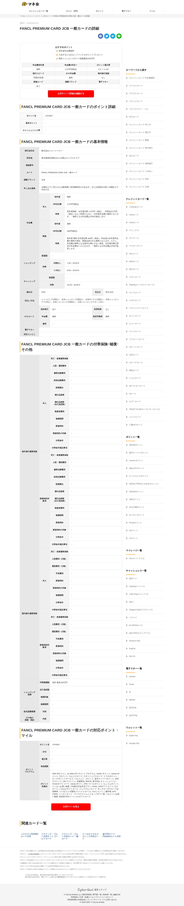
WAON (132, 700)
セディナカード (136, 362)
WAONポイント (136, 445)
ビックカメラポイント (138, 476)
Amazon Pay (134, 641)
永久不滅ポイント (137, 507)
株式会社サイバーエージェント (68, 877)
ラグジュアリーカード (138, 308)
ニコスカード (135, 378)
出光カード (134, 355)
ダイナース (134, 238)
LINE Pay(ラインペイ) (138, 594)
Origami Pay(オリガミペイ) (141, 610)
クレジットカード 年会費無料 (142, 78)
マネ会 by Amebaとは (72, 895)
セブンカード (135, 401)
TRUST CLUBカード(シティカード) (144, 409)
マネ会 (22, 16)
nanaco (132, 676)
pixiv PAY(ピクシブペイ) (139, 633)
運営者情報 (86, 895)
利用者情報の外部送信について (79, 900)
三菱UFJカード (135, 425)
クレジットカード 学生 (139, 179)
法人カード (134, 156)
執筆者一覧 (107, 895)
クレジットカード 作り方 (140, 124)
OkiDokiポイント (136, 491)
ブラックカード (136, 101)
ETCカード (134, 117)
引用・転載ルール (86, 897)
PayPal (132, 648)
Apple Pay (133, 735)
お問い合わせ (111, 900)
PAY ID (132, 656)
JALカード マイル (137, 558)
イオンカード (135, 277)
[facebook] (100, 36)
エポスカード (135, 300)
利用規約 (74, 897)
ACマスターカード (137, 386)
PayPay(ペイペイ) (137, 586)
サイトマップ (99, 900)
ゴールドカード (136, 86)
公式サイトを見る (71, 807)
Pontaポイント (135, 523)
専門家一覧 (97, 895)
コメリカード (135, 417)
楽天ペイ (133, 578)
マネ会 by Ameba (33, 854)
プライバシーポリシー (104, 897)
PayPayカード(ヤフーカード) (141, 285)
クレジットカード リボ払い (141, 171)
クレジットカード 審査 (139, 140)
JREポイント (135, 499)
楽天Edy (132, 707)
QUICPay (133, 715)
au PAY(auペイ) (136, 625)
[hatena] (112, 36)
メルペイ (133, 617)
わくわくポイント (137, 515)
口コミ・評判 (72, 11)
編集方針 (117, 895)
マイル (152, 11)
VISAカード (134, 222)
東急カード (134, 370)
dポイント (133, 530)
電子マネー (126, 11)
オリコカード (135, 292)
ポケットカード (136, 347)
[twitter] (106, 36)
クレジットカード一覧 (38, 11)
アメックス (134, 230)
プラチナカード (136, 93)
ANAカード (134, 261)
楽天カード (134, 269)
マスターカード (136, 246)
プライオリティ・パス (138, 109)
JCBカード (47, 16)
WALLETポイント (137, 468)
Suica (131, 684)
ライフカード (135, 331)
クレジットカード (34, 16)
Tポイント (133, 538)
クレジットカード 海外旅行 (141, 163)
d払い (131, 602)
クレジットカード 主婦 (139, 187)
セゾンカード (135, 316)
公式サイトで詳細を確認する (71, 93)
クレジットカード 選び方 (140, 132)
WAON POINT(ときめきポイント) (143, 484)
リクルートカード (137, 339)
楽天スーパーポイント (138, 453)
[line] (119, 36)
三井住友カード (136, 207)
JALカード (133, 253)
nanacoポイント (136, 460)
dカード (132, 393)
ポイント (99, 11)
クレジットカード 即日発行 (141, 148)
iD (130, 692)
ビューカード (135, 323)
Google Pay (134, 743)
